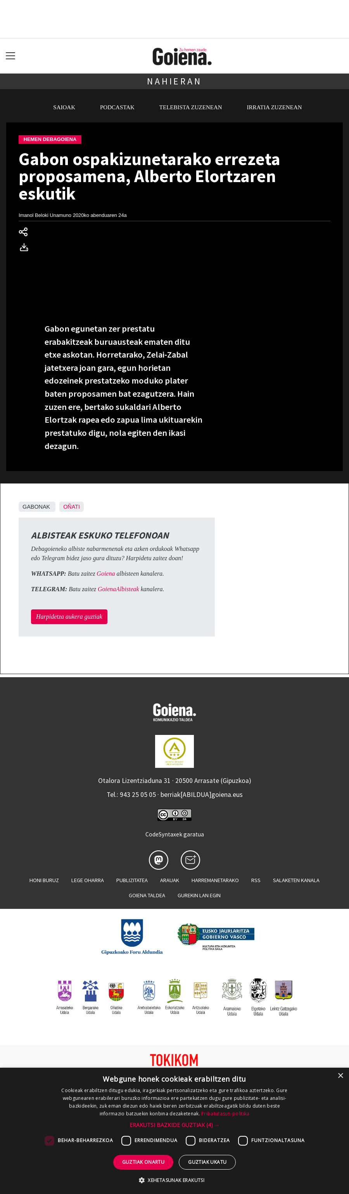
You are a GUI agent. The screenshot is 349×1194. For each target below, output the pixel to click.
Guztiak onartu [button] (143, 1162)
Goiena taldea (147, 895)
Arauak (169, 880)
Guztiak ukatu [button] (207, 1162)
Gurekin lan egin (199, 895)
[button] (175, 1125)
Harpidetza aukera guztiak (69, 616)
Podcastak (117, 107)
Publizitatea (132, 880)
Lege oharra (87, 880)
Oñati (71, 507)
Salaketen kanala (296, 880)
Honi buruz (44, 880)
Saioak (64, 107)
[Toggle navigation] (10, 56)
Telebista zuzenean (190, 107)
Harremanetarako (215, 880)
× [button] (340, 1076)
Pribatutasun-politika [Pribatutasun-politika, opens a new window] (225, 1113)
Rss (256, 880)
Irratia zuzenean (274, 107)
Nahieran (174, 81)
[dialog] (174, 1131)
